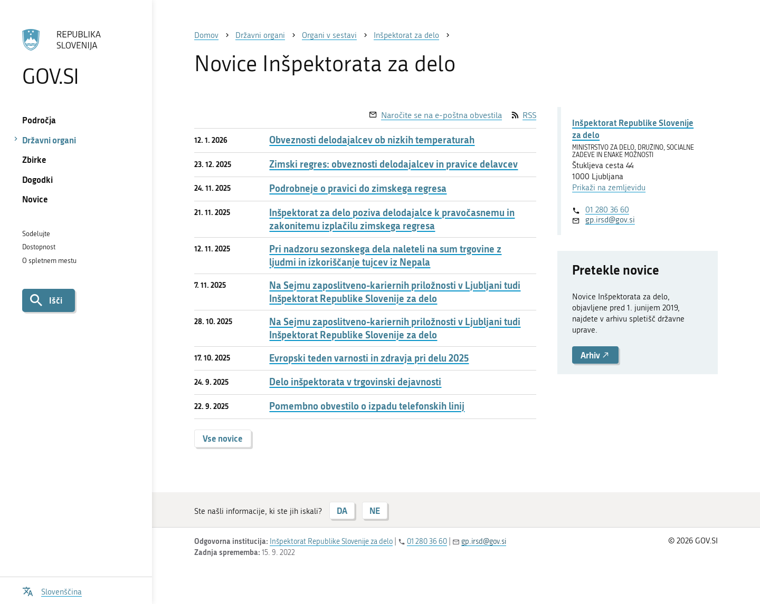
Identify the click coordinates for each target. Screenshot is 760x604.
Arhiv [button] (595, 355)
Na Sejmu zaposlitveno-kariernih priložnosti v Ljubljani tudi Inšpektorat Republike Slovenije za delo (394, 292)
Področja (39, 120)
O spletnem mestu (49, 261)
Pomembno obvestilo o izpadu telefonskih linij (366, 406)
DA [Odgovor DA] (342, 510)
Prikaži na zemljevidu (608, 187)
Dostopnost (38, 247)
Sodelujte (36, 234)
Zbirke (34, 159)
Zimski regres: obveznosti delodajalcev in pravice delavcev (393, 164)
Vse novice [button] (223, 438)
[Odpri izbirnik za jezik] (52, 590)
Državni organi (49, 140)
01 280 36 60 (607, 210)
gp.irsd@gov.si (610, 220)
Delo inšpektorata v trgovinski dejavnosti (355, 381)
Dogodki (37, 179)
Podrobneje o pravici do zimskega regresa (357, 188)
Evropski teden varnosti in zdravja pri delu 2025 (369, 358)
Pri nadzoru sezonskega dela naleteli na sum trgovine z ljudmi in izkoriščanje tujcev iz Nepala (385, 255)
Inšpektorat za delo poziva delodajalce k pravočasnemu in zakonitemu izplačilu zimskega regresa (392, 219)
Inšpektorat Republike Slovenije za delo (633, 128)
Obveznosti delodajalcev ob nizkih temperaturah (371, 140)
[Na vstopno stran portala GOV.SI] (75, 57)
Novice (35, 199)
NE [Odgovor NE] (374, 510)
